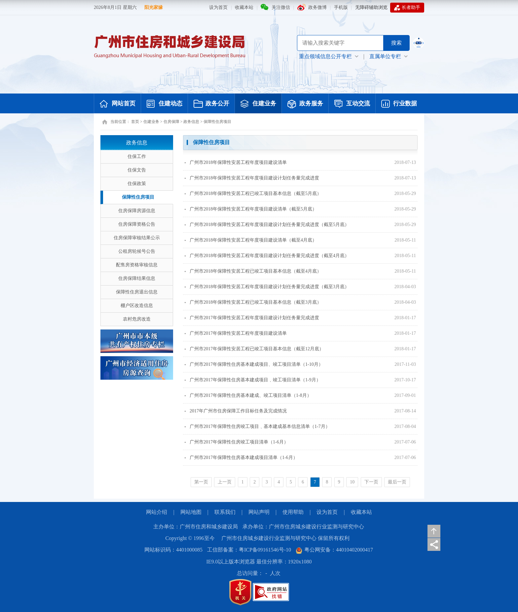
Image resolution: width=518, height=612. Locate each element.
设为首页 (218, 7)
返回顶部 (433, 531)
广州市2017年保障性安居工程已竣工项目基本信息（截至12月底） (254, 348)
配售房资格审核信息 (137, 264)
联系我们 (225, 512)
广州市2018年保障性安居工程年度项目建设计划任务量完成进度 (252, 177)
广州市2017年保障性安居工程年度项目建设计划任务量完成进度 (252, 317)
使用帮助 (293, 512)
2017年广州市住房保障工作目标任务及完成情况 (236, 410)
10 (352, 481)
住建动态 (164, 104)
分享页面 (433, 544)
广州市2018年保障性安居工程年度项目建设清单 (236, 162)
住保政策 (137, 183)
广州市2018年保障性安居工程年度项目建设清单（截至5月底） (251, 209)
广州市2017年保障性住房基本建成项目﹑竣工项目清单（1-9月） (253, 379)
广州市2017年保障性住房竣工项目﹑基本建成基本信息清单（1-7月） (257, 426)
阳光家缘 (153, 7)
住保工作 (137, 156)
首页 (135, 121)
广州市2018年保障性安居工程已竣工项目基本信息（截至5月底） (253, 193)
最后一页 (397, 481)
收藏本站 (244, 7)
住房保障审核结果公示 (137, 237)
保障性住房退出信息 (137, 291)
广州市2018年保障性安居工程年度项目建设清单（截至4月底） (251, 240)
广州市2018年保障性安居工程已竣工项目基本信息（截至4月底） (253, 271)
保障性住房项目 (217, 121)
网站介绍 (156, 512)
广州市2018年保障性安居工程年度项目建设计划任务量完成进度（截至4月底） (267, 255)
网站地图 (191, 512)
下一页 (371, 481)
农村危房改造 (137, 319)
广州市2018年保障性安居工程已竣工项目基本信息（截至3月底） (253, 302)
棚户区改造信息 (137, 305)
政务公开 (211, 104)
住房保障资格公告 (136, 224)
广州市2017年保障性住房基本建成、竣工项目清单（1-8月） (248, 395)
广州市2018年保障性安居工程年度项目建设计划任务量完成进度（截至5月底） (267, 224)
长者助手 (407, 8)
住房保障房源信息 (136, 210)
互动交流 (352, 104)
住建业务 (258, 104)
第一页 (201, 481)
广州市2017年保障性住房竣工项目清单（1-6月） (236, 442)
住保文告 (137, 170)
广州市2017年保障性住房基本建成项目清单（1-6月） (241, 457)
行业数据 (399, 104)
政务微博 (317, 7)
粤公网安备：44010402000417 (334, 550)
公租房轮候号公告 (136, 251)
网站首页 (117, 104)
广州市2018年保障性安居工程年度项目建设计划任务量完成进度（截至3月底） (267, 286)
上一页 (225, 481)
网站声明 (259, 512)
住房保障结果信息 (136, 278)
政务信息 (191, 121)
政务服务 (305, 104)
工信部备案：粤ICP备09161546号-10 (249, 550)
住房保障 (171, 121)
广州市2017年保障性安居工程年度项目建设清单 (236, 333)
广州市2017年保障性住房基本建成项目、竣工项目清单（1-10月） (254, 364)
